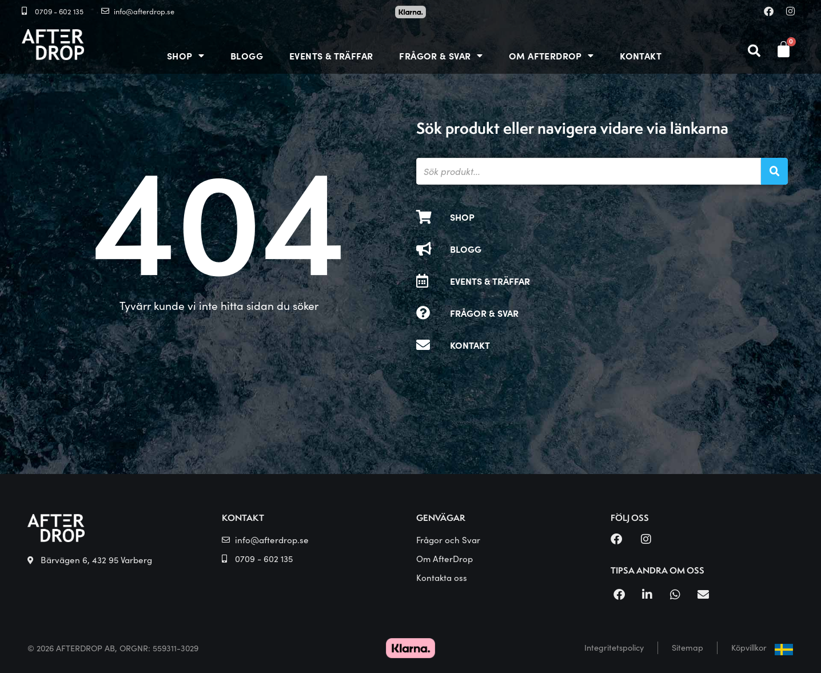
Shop (185, 55)
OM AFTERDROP (551, 55)
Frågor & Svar (441, 55)
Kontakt (640, 55)
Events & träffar (331, 55)
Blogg (246, 55)
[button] (619, 594)
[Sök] (774, 171)
